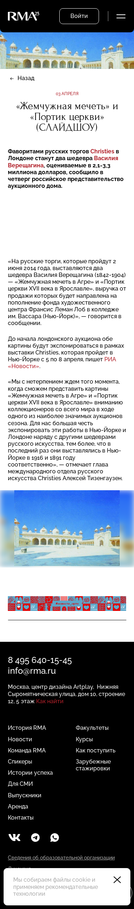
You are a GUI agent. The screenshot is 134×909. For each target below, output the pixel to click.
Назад (26, 78)
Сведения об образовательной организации (61, 858)
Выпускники (24, 795)
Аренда (18, 806)
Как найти (50, 701)
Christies (102, 151)
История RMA (27, 727)
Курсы (84, 739)
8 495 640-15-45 (40, 660)
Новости (20, 739)
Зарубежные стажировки (93, 765)
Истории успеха (30, 772)
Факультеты (92, 727)
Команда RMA (27, 750)
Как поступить (95, 750)
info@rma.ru (32, 670)
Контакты (21, 817)
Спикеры (20, 761)
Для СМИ (20, 783)
